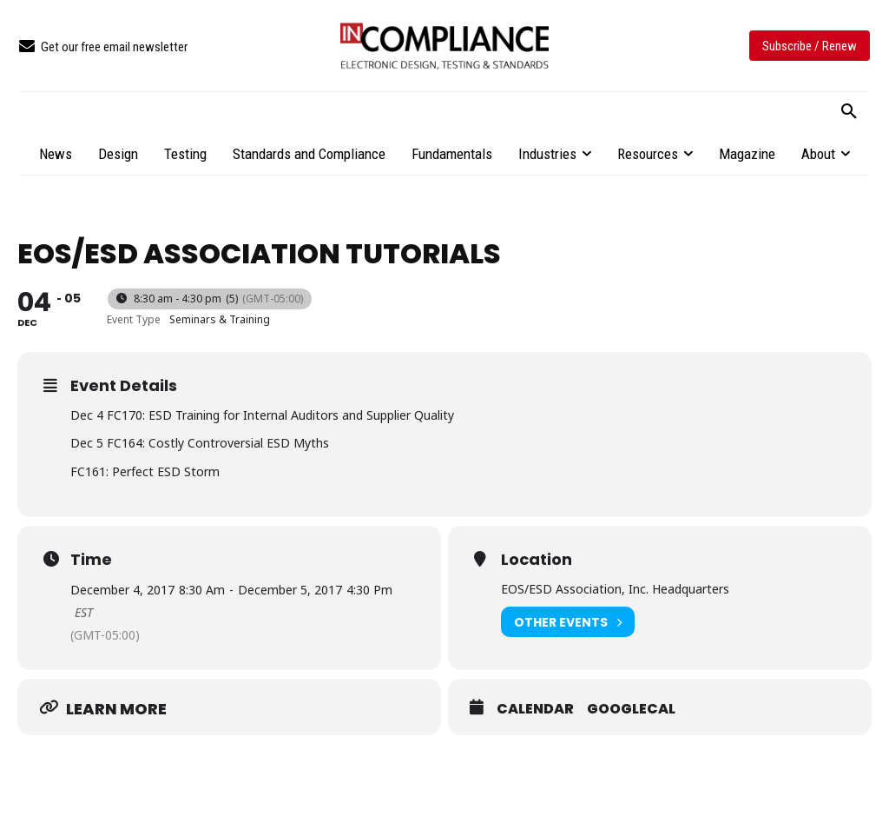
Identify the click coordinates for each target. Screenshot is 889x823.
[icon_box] (103, 47)
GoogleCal (631, 709)
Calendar (535, 709)
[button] (849, 112)
